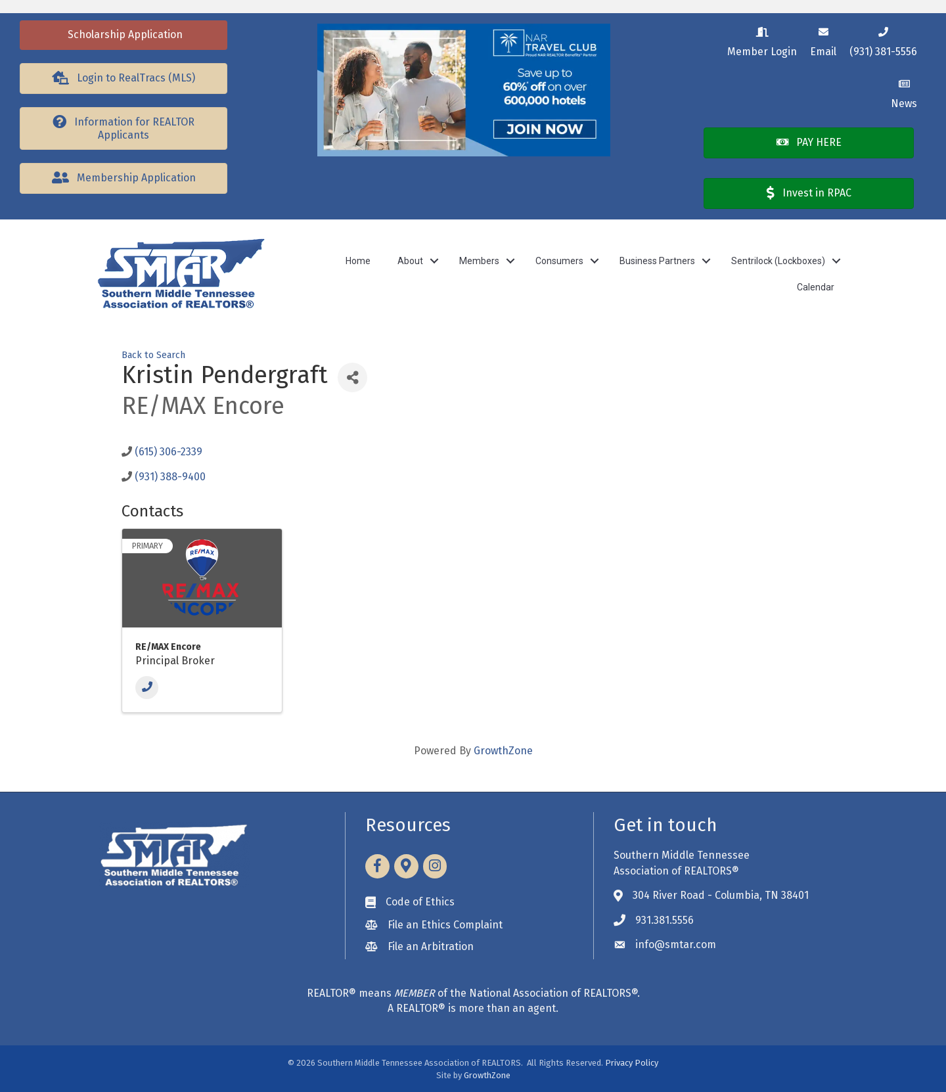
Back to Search (153, 355)
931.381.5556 (664, 920)
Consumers (559, 261)
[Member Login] (762, 39)
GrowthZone (503, 750)
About (410, 261)
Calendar (815, 287)
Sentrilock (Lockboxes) (778, 261)
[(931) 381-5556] (883, 39)
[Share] (352, 377)
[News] (904, 91)
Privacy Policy (631, 1063)
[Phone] (146, 687)
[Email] (823, 39)
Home (358, 261)
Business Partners (657, 261)
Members (479, 261)
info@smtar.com (675, 944)
